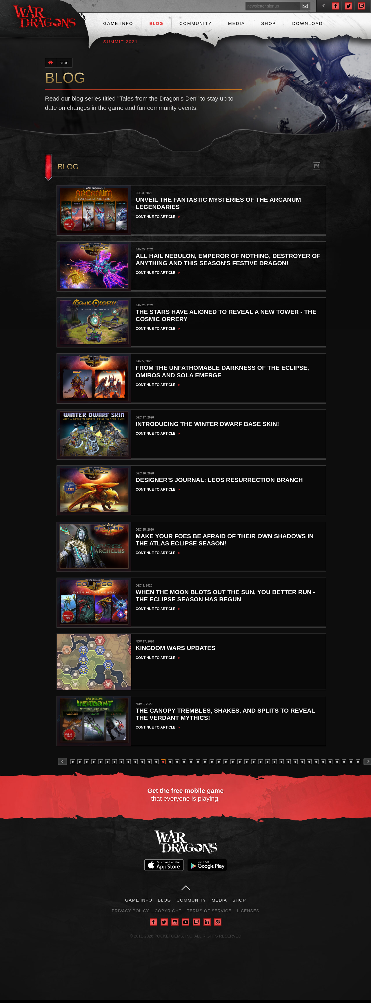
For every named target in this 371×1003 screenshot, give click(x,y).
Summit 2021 (120, 41)
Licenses (248, 913)
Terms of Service (209, 913)
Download (307, 23)
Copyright (168, 913)
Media (236, 23)
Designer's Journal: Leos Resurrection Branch (219, 481)
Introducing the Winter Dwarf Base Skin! (207, 425)
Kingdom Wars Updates (175, 650)
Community (195, 23)
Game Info (118, 23)
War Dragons (185, 844)
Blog (156, 23)
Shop (268, 23)
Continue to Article (158, 217)
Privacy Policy (130, 913)
